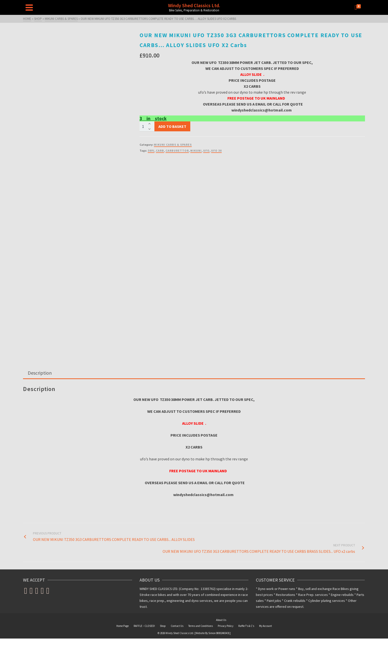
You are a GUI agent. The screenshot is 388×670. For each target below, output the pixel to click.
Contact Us (177, 626)
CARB (160, 150)
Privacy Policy (225, 626)
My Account (265, 626)
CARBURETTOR (177, 150)
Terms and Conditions (200, 626)
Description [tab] (40, 373)
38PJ (151, 150)
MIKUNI (196, 150)
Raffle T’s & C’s (246, 626)
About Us (221, 620)
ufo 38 (216, 150)
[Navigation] (29, 7)
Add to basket (172, 126)
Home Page (122, 626)
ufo (206, 150)
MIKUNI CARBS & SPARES (173, 144)
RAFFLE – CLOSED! (144, 626)
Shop (163, 626)
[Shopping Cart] (358, 7)
